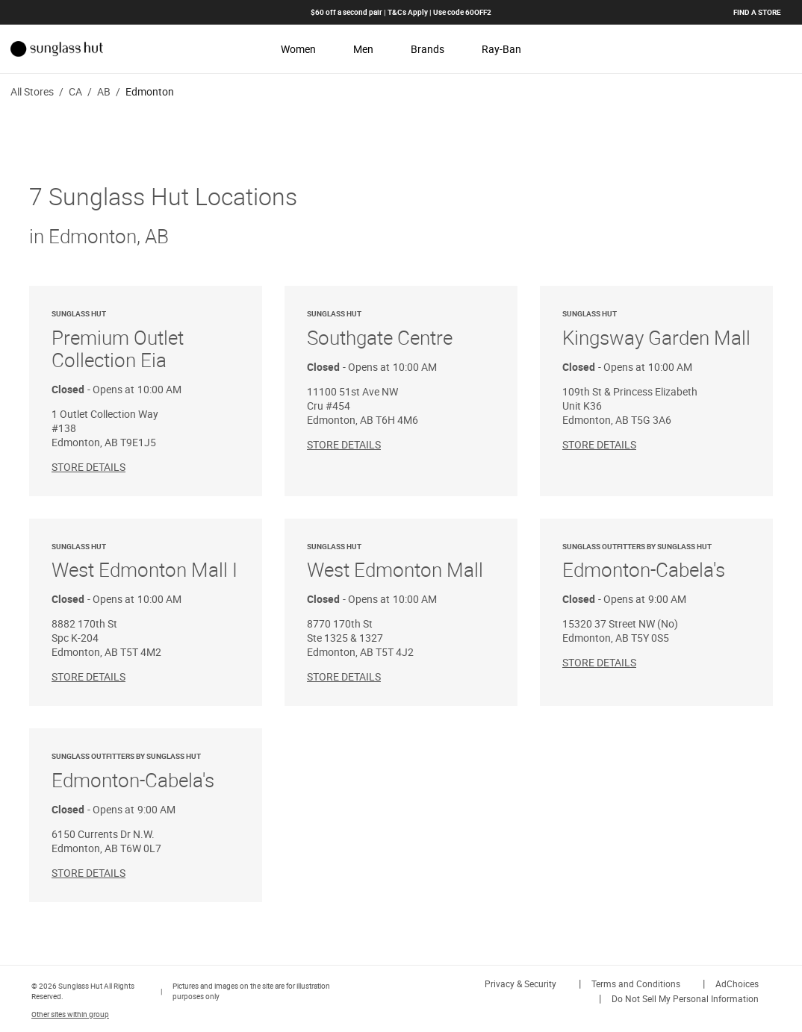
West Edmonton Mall (401, 562)
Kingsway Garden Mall (656, 329)
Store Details (88, 467)
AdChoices (737, 983)
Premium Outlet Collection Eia (146, 340)
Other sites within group (70, 1014)
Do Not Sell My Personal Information (685, 998)
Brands (427, 49)
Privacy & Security (520, 983)
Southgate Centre (401, 329)
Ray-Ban (501, 49)
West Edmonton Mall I (146, 562)
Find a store (757, 12)
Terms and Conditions (635, 983)
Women (298, 49)
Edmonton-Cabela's (656, 562)
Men (363, 49)
